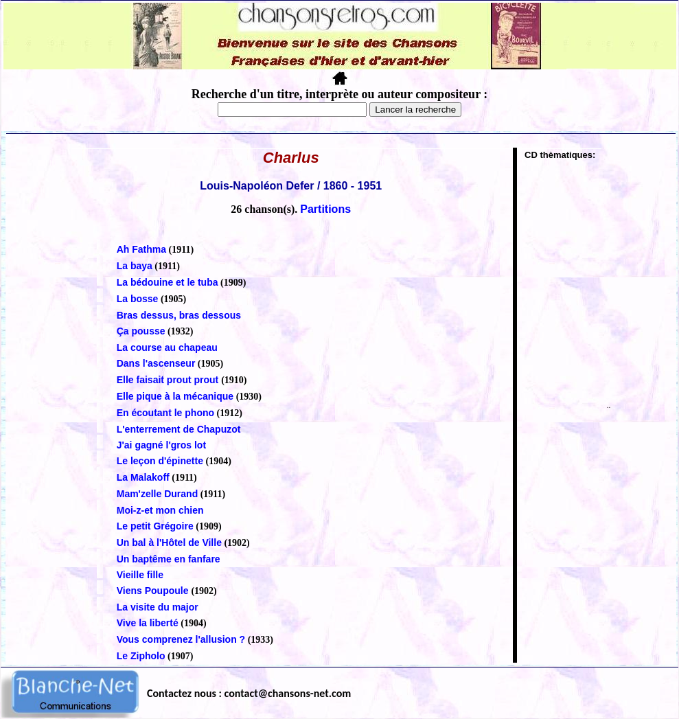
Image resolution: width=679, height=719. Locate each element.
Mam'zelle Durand (157, 493)
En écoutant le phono (165, 412)
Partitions (325, 209)
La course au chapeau (167, 347)
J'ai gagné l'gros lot (161, 445)
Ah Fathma (141, 249)
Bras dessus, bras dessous (179, 315)
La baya (134, 265)
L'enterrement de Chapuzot (179, 429)
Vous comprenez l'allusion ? (181, 639)
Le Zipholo (141, 655)
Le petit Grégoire (155, 526)
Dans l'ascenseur (156, 363)
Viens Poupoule (154, 590)
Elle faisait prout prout (169, 379)
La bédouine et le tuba (167, 282)
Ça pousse (141, 331)
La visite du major (157, 607)
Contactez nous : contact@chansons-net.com (249, 693)
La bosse (138, 298)
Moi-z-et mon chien (160, 510)
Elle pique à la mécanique (175, 396)
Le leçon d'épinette (160, 460)
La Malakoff (143, 477)
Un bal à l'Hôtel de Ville (169, 542)
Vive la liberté (148, 622)
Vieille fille (140, 574)
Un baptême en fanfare (168, 558)
